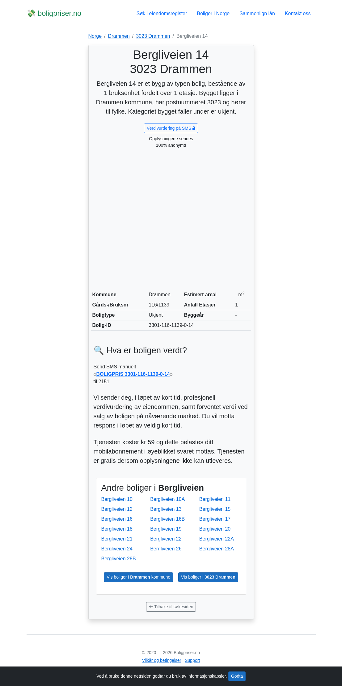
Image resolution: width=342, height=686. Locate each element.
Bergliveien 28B (118, 558)
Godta (237, 676)
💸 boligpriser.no (54, 13)
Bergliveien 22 (165, 538)
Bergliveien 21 (117, 538)
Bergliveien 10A (167, 499)
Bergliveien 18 (117, 529)
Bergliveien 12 (117, 509)
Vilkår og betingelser (161, 660)
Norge (95, 36)
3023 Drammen (153, 36)
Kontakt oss (298, 13)
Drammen (119, 36)
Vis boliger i (208, 577)
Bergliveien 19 (165, 529)
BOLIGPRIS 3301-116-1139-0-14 (133, 374)
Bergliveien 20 (214, 529)
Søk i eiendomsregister (162, 13)
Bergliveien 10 (117, 499)
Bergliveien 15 (214, 509)
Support (192, 660)
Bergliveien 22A (216, 538)
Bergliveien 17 (214, 519)
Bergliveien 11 (214, 499)
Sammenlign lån (257, 13)
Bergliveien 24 (117, 548)
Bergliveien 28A (216, 548)
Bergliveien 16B (167, 519)
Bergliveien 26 (165, 548)
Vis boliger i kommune (138, 577)
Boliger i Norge (213, 13)
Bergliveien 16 (117, 519)
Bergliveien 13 (165, 509)
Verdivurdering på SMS (171, 128)
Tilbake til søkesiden (171, 606)
